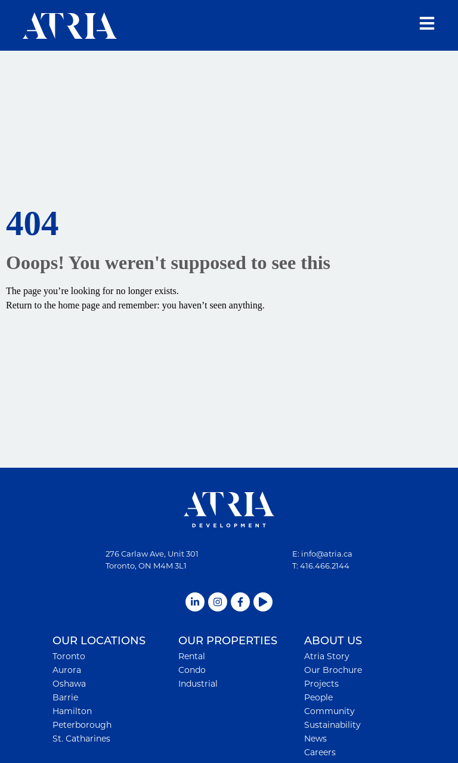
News (315, 738)
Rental (191, 656)
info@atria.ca (326, 553)
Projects (321, 683)
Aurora (66, 670)
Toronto (68, 656)
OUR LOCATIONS (99, 641)
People (318, 697)
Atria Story (326, 656)
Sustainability (332, 724)
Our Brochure (333, 670)
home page (79, 305)
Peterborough (82, 724)
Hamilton (72, 711)
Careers (320, 752)
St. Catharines (81, 738)
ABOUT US (333, 641)
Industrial (198, 683)
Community (329, 711)
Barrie (65, 697)
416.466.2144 (324, 565)
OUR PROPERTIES (227, 641)
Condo (192, 670)
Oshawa (69, 683)
